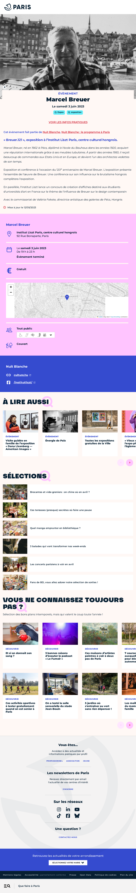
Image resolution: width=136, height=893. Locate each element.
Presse (72, 875)
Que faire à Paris (29, 886)
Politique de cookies (106, 875)
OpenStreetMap (115, 317)
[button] (67, 297)
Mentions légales (12, 875)
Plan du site (126, 875)
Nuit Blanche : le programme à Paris (85, 132)
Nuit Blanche (51, 132)
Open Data (85, 875)
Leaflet (100, 317)
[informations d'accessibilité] (36, 335)
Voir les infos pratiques (68, 122)
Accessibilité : (45, 875)
